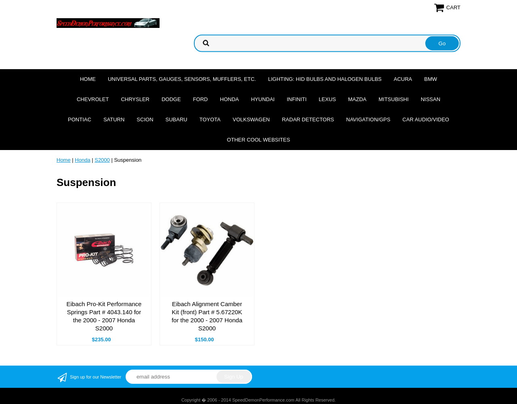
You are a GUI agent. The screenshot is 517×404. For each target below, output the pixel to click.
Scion (145, 119)
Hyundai (263, 99)
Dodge (171, 99)
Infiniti (297, 99)
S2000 (102, 160)
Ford (200, 99)
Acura (403, 79)
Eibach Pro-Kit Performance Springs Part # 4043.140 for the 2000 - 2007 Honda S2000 (104, 316)
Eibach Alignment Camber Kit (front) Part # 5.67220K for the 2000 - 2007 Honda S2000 (207, 316)
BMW (430, 79)
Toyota (210, 119)
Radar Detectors (308, 119)
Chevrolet (93, 99)
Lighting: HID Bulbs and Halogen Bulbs (325, 79)
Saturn (113, 119)
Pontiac (79, 119)
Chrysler (135, 99)
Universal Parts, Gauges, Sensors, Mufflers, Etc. (182, 79)
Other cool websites (258, 140)
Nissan (430, 99)
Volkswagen (251, 119)
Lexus (327, 99)
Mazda (357, 99)
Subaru (176, 119)
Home (88, 79)
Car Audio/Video (425, 119)
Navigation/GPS (368, 119)
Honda (229, 99)
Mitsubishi (393, 99)
